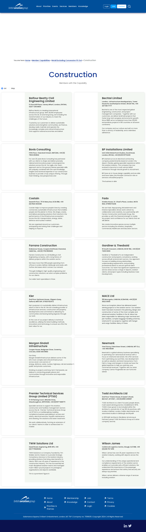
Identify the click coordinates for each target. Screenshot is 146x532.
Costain (34, 198)
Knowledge (83, 6)
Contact (121, 6)
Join (113, 6)
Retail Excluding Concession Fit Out (67, 60)
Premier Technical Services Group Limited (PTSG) (46, 395)
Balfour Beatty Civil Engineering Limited (42, 100)
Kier (31, 296)
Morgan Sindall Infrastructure (39, 345)
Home (27, 60)
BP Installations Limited (117, 149)
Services (63, 6)
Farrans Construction (43, 245)
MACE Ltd (108, 296)
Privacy (110, 502)
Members (73, 6)
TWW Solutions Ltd (41, 443)
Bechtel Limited (112, 98)
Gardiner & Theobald (115, 245)
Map (13, 88)
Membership (73, 498)
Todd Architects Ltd (114, 393)
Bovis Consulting (40, 149)
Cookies (111, 506)
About (38, 6)
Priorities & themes (52, 507)
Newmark (108, 343)
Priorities (47, 6)
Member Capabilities (41, 60)
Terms (110, 498)
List (5, 88)
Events (55, 6)
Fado (105, 198)
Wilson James (111, 443)
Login (107, 6)
